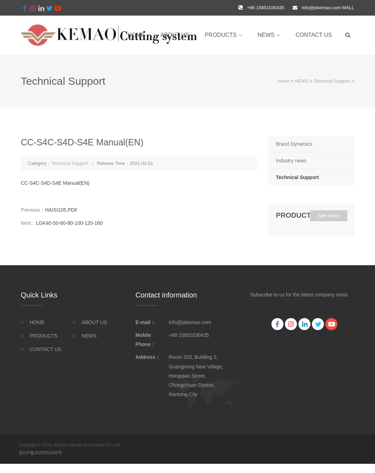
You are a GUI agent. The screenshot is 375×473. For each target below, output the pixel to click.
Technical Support (332, 81)
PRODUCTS (221, 35)
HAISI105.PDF (61, 210)
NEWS (266, 35)
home (136, 35)
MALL (347, 7)
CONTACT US (314, 35)
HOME (37, 322)
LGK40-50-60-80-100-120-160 (69, 223)
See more (329, 215)
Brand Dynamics (294, 144)
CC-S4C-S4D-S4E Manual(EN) (55, 183)
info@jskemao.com (321, 7)
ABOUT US (174, 35)
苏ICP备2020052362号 (40, 452)
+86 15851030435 (189, 335)
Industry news (291, 160)
